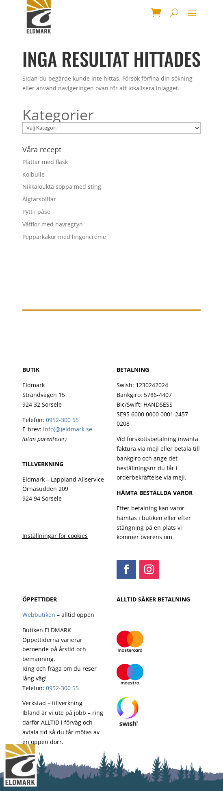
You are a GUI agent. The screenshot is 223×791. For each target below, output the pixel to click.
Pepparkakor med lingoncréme (64, 237)
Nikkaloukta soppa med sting (61, 186)
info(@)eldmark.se (67, 429)
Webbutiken (38, 614)
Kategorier (58, 115)
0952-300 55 (62, 420)
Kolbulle (33, 174)
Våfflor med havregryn (52, 224)
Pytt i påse (36, 211)
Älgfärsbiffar (39, 199)
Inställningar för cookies (55, 535)
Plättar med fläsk (45, 162)
